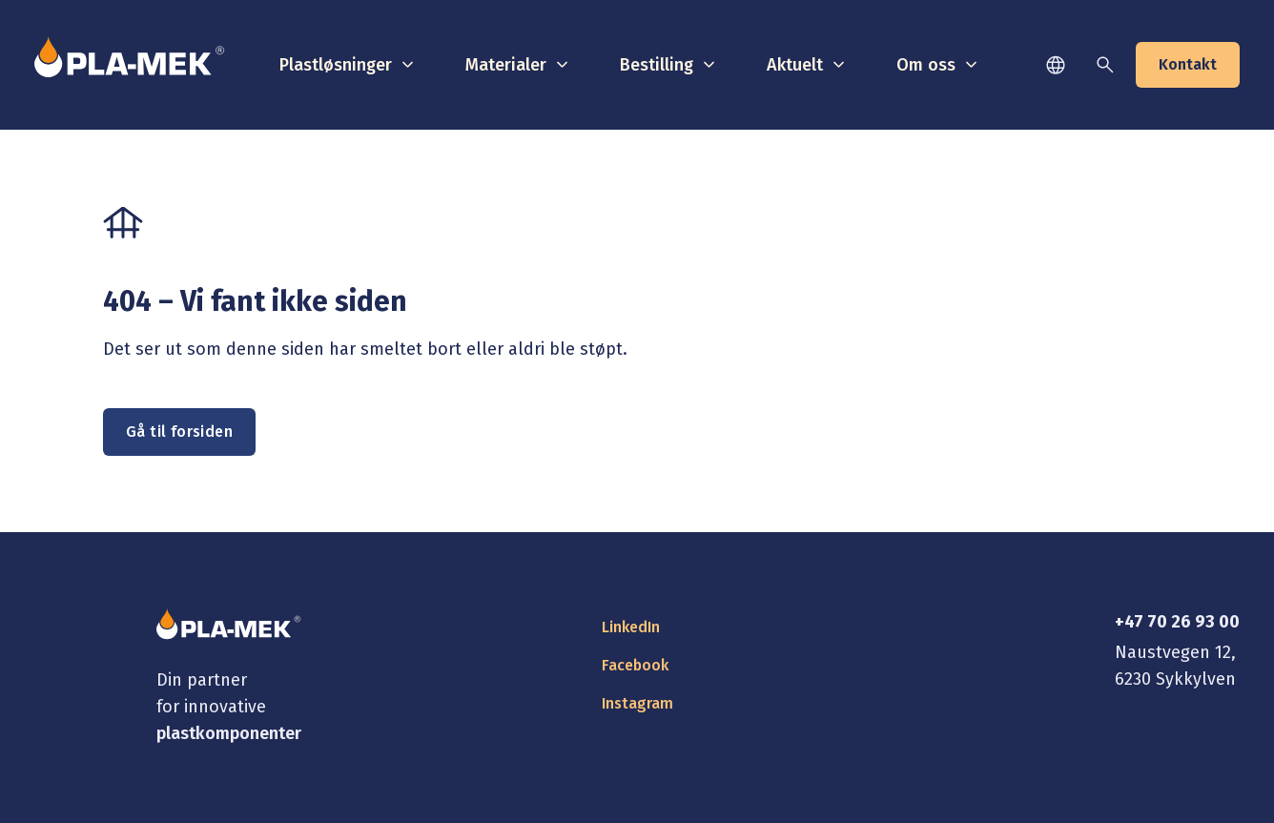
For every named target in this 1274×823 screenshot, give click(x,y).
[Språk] (1056, 65)
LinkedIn (631, 627)
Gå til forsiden (179, 431)
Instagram (637, 703)
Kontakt (1188, 64)
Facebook (635, 665)
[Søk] (1105, 65)
